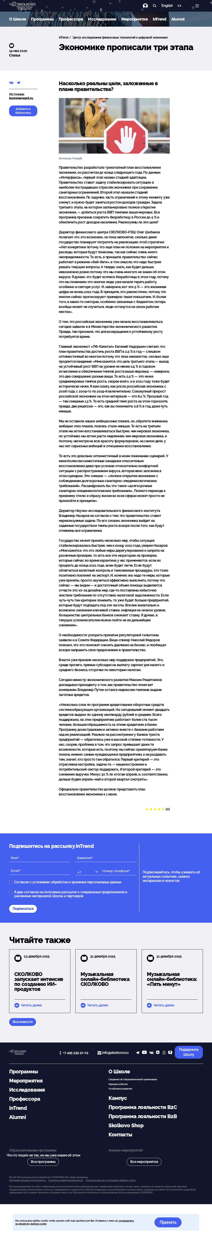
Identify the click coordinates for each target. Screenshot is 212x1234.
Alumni (177, 19)
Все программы (43, 1162)
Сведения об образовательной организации (132, 1079)
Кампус (117, 1098)
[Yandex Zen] (157, 1053)
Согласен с (67, 882)
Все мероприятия (144, 1162)
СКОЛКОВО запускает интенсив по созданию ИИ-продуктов (38, 982)
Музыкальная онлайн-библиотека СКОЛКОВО (105, 979)
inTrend (159, 19)
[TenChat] (170, 1053)
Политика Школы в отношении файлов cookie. (111, 1180)
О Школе (17, 19)
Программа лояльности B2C (142, 1107)
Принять (168, 1222)
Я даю (70, 894)
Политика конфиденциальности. (65, 1180)
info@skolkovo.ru (115, 1053)
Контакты (120, 1135)
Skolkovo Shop (125, 1125)
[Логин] (148, 5)
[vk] (151, 1053)
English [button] (167, 5)
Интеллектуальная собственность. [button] (27, 1180)
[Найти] (155, 6)
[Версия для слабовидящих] (179, 6)
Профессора (71, 19)
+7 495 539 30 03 (75, 1053)
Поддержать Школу (189, 1052)
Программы (42, 19)
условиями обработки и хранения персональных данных (76, 882)
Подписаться (23, 909)
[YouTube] (144, 1053)
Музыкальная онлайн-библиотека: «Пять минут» (172, 979)
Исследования (102, 19)
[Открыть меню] (197, 6)
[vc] (164, 1053)
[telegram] (137, 1053)
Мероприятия (134, 19)
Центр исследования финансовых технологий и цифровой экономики (119, 37)
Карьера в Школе (118, 1084)
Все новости (23, 1022)
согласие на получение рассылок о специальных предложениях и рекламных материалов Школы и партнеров (70, 894)
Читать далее (31, 1005)
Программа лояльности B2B (142, 1116)
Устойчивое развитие (120, 1088)
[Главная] (25, 6)
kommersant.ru (21, 98)
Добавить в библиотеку (23, 110)
